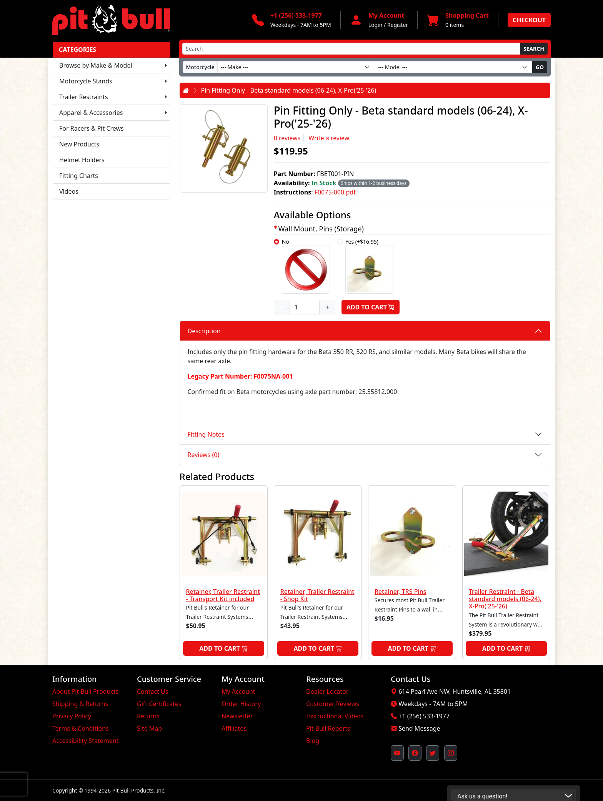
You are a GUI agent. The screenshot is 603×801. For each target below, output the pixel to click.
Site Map (149, 728)
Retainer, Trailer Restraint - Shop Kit (317, 595)
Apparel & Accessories (91, 112)
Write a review (328, 138)
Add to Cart (370, 307)
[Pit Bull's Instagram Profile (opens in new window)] (450, 753)
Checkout (529, 20)
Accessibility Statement (85, 740)
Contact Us (152, 691)
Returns (148, 716)
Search (533, 48)
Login (375, 24)
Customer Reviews (332, 704)
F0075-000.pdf (335, 192)
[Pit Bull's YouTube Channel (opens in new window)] (397, 753)
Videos (68, 191)
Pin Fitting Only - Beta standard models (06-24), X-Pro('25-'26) (288, 90)
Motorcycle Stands (85, 81)
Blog (312, 740)
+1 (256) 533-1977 (424, 716)
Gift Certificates (159, 704)
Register (397, 24)
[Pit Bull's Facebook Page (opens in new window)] (414, 753)
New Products (79, 144)
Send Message (419, 728)
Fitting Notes (206, 434)
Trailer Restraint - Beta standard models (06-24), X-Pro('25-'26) (505, 598)
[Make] (296, 67)
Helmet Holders (82, 160)
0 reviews (287, 138)
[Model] (454, 67)
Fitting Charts (78, 175)
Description (204, 331)
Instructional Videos (335, 716)
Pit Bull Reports (328, 728)
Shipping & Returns (80, 704)
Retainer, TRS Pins (400, 591)
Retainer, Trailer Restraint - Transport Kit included (223, 595)
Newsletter (237, 716)
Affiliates (234, 728)
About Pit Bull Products (85, 691)
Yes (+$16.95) (369, 266)
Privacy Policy (71, 716)
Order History (241, 704)
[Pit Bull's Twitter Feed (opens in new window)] (432, 753)
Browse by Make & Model (95, 65)
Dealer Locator (327, 691)
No (306, 266)
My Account (238, 691)
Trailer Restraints (83, 97)
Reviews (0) (204, 454)
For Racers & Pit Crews (91, 128)
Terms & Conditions (80, 728)
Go (540, 67)
